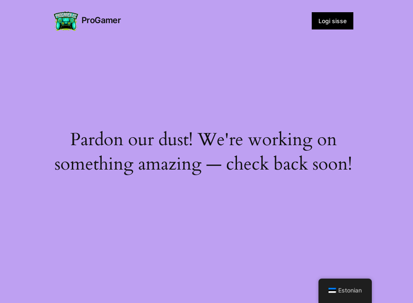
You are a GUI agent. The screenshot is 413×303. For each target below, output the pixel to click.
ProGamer (101, 20)
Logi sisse (332, 20)
